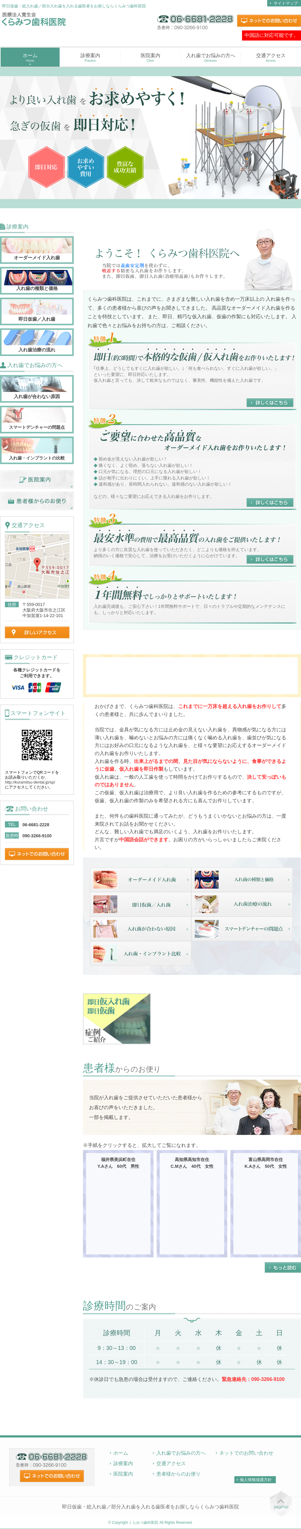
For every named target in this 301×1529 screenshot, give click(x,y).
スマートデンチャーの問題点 (37, 427)
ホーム (120, 1453)
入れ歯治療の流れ (36, 349)
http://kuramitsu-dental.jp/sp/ (30, 782)
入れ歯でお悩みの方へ (210, 57)
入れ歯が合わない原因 (37, 396)
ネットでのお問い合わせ (246, 1453)
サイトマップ (286, 3)
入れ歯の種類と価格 (37, 288)
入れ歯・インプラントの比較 (37, 458)
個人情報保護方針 (256, 1479)
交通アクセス (271, 57)
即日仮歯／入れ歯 (36, 319)
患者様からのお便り (178, 1473)
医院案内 (150, 57)
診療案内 (90, 57)
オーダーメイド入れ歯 (37, 257)
